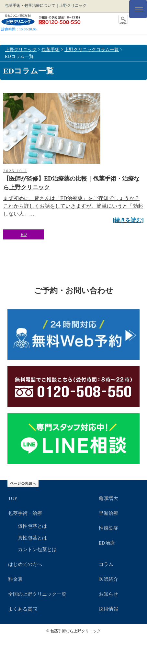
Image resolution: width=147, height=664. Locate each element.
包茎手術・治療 (25, 513)
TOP (12, 498)
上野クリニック (21, 49)
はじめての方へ (25, 564)
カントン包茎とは (37, 549)
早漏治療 (108, 513)
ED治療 (107, 543)
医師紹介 (108, 579)
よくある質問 (22, 609)
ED (24, 234)
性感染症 (108, 528)
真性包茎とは (32, 537)
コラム (106, 564)
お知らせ (108, 594)
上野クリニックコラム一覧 (91, 49)
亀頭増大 (108, 498)
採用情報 (108, 609)
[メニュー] (138, 9)
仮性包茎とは (32, 526)
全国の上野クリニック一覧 (37, 594)
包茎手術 (50, 49)
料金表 (15, 579)
